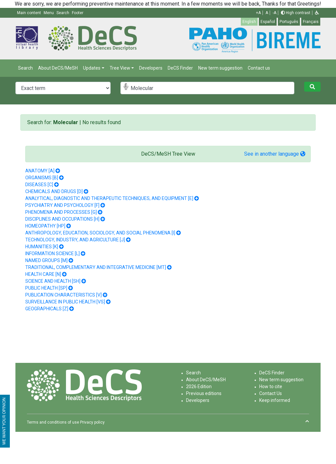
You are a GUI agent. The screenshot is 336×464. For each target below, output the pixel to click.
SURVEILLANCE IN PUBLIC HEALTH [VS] (65, 301)
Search (25, 68)
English (249, 21)
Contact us (259, 68)
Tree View (120, 68)
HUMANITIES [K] (41, 246)
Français (311, 21)
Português (289, 21)
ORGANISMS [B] (41, 177)
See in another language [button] (274, 154)
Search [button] (63, 13)
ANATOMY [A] (39, 170)
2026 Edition (199, 386)
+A (258, 13)
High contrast (295, 13)
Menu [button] (49, 13)
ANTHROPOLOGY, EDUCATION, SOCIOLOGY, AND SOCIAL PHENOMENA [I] (100, 232)
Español (268, 21)
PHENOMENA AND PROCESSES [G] (61, 212)
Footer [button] (77, 13)
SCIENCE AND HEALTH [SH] (52, 281)
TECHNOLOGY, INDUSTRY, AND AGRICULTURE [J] (75, 239)
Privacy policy (92, 422)
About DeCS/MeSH (58, 68)
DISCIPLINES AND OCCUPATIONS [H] (62, 219)
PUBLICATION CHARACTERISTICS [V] (63, 295)
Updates (91, 68)
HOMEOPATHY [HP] (45, 226)
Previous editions (203, 393)
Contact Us (270, 393)
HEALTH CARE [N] (43, 274)
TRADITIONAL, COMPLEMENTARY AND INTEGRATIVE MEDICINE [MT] (95, 267)
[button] (317, 13)
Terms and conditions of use (53, 422)
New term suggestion (220, 68)
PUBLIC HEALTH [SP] (46, 288)
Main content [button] (29, 13)
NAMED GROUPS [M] (46, 260)
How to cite (270, 386)
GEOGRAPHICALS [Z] (46, 308)
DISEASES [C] (39, 184)
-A (274, 13)
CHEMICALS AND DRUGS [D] (54, 191)
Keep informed (274, 400)
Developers (150, 68)
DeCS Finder (180, 68)
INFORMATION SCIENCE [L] (52, 253)
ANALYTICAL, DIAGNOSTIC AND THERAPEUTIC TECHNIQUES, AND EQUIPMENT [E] (109, 198)
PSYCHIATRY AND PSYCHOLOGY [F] (62, 205)
